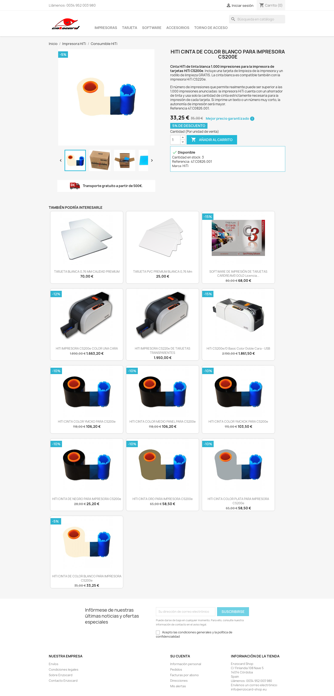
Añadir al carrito (212, 140)
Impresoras (106, 27)
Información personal (185, 664)
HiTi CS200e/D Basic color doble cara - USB (238, 348)
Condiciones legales (63, 669)
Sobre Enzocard (60, 675)
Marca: (177, 166)
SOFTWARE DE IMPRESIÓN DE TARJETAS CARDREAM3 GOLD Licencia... (238, 273)
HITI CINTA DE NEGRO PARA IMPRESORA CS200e (86, 499)
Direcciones (179, 681)
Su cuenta (180, 656)
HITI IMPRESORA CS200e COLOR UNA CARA (87, 348)
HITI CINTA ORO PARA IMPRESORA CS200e (162, 499)
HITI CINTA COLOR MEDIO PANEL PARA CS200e (163, 421)
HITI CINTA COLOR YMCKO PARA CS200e (87, 421)
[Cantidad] (175, 139)
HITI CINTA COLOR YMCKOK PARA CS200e (238, 421)
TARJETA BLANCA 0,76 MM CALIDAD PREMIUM (86, 271)
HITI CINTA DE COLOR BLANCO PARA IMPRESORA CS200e (86, 578)
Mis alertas (178, 686)
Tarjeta (129, 27)
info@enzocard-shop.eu (249, 689)
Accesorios (177, 27)
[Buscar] (257, 19)
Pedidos (176, 669)
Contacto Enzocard (63, 681)
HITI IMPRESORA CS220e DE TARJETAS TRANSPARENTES (162, 350)
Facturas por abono (184, 675)
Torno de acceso (211, 27)
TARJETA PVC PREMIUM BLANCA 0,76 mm (162, 271)
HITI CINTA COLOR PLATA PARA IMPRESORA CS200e (238, 501)
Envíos (53, 664)
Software (151, 27)
